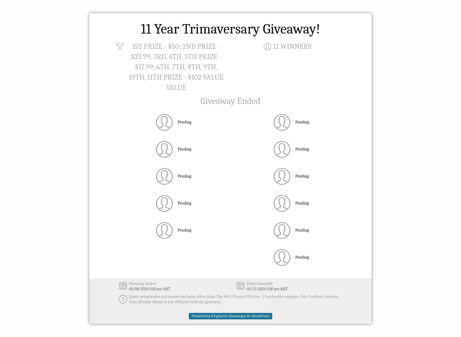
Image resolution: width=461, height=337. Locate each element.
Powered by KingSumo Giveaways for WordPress (230, 316)
